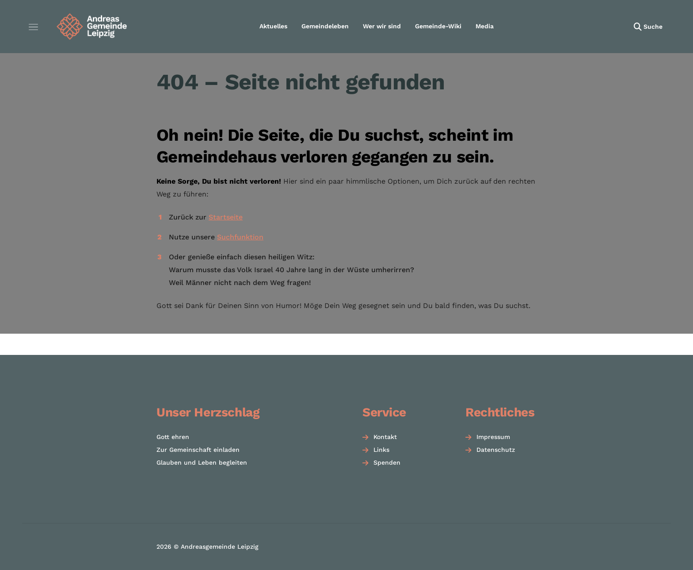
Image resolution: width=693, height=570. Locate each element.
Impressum (493, 436)
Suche (653, 26)
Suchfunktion (240, 237)
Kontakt (385, 436)
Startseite (226, 217)
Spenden (386, 462)
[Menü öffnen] (33, 26)
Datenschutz (495, 449)
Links (381, 449)
